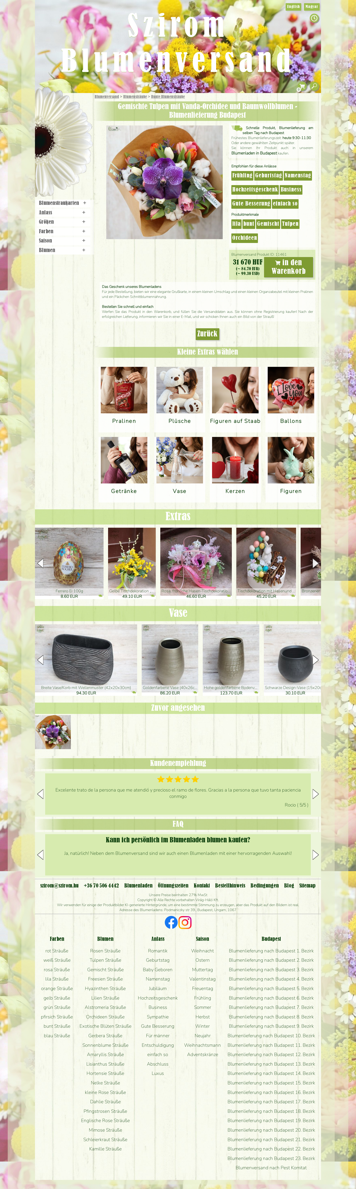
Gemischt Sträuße (105, 969)
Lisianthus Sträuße (105, 1064)
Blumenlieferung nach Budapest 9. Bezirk (271, 1026)
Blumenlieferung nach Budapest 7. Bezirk (271, 1007)
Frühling (242, 176)
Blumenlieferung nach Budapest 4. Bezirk (271, 979)
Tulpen (290, 224)
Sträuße (68, 118)
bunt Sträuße (57, 1026)
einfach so (285, 204)
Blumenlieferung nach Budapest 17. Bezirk (271, 1101)
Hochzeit (76, 143)
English (293, 7)
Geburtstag (268, 176)
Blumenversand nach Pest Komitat (271, 1167)
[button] (316, 563)
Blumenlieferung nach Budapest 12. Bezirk (271, 1054)
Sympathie (158, 1017)
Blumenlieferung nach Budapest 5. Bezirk (271, 988)
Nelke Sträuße (105, 1083)
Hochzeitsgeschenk (255, 190)
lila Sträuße (57, 979)
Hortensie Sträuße (105, 1073)
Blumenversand (107, 97)
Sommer (202, 1007)
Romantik (158, 951)
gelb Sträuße (57, 998)
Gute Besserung (251, 204)
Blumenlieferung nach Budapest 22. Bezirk (271, 1149)
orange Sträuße (57, 988)
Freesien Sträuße (105, 979)
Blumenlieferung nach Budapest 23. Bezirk (271, 1158)
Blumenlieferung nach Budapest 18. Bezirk (271, 1111)
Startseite (48, 103)
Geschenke (59, 107)
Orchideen (244, 238)
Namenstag (298, 176)
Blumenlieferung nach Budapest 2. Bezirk (271, 960)
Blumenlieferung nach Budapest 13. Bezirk (271, 1064)
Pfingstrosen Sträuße (105, 1111)
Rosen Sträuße (105, 951)
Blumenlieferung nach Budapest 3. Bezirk (271, 969)
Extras (178, 516)
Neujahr (203, 1035)
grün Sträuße (57, 1007)
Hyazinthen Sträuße (105, 988)
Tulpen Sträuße (105, 960)
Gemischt (268, 224)
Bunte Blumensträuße (168, 97)
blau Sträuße (57, 1035)
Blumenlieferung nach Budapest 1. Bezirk (271, 951)
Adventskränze (202, 1054)
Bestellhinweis (230, 885)
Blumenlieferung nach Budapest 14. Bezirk (271, 1073)
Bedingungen (264, 885)
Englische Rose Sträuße (105, 1120)
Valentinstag (202, 979)
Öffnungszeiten (173, 885)
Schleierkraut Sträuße (105, 1139)
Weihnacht (202, 951)
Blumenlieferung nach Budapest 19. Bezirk (271, 1120)
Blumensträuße (135, 97)
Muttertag (202, 969)
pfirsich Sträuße (57, 1017)
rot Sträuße (56, 951)
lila (236, 224)
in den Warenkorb (289, 267)
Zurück (207, 334)
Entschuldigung (158, 1045)
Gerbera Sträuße (105, 1035)
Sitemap (307, 885)
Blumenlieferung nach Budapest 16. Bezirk (271, 1092)
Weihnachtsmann (202, 1045)
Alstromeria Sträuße (105, 1007)
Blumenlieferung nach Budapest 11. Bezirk (271, 1045)
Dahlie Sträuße (105, 1101)
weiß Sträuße (57, 960)
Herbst (202, 1017)
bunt (248, 224)
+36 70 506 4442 (101, 885)
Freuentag (202, 988)
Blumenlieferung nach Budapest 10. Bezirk (271, 1035)
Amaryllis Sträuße (105, 1054)
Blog (289, 885)
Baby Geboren (158, 969)
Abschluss (157, 1064)
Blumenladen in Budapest (254, 153)
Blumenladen (65, 172)
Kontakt (202, 885)
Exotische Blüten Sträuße (105, 1026)
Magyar (312, 7)
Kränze (69, 155)
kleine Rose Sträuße (105, 1092)
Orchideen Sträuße (105, 1017)
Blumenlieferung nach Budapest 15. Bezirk (271, 1083)
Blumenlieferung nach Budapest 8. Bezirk (271, 1017)
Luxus (158, 1073)
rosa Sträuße (57, 969)
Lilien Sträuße (105, 998)
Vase (178, 613)
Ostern (202, 960)
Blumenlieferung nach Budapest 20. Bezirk (271, 1130)
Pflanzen (75, 130)
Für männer (158, 1035)
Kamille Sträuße (105, 1149)
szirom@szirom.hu (59, 885)
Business (291, 190)
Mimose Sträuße (105, 1130)
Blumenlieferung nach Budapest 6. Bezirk (271, 998)
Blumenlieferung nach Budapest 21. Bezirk (271, 1139)
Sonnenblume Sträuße (105, 1045)
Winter (202, 1026)
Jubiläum (158, 988)
